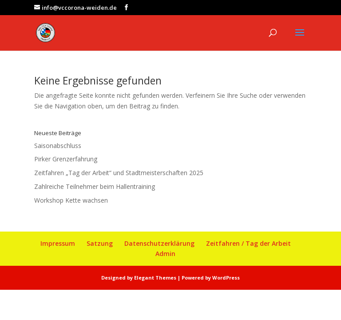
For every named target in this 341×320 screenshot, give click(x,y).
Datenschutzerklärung (159, 243)
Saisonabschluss (57, 145)
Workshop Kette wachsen (71, 200)
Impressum (57, 243)
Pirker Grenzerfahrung (65, 159)
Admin (165, 253)
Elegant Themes (155, 277)
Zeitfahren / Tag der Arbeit (248, 243)
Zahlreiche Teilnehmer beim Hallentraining (94, 186)
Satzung (100, 243)
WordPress (226, 277)
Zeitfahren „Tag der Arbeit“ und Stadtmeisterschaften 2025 (118, 172)
